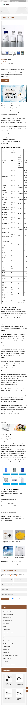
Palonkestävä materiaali (8, 643)
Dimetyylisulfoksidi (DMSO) (19, 699)
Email (5, 80)
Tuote (6, 10)
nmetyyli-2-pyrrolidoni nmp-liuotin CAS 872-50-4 (8, 685)
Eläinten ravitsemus (7, 658)
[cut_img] (3, 53)
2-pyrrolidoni (7, 698)
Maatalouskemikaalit (7, 620)
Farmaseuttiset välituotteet (14, 10)
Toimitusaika (4, 63)
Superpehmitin (6, 652)
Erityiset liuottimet (7, 635)
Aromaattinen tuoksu (7, 617)
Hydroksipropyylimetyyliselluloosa (10, 655)
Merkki (3, 59)
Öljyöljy (4, 626)
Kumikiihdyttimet (6, 646)
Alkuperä (3, 61)
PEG (20, 561)
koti (2, 10)
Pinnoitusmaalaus (6, 629)
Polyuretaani (5, 661)
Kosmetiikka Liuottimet (8, 632)
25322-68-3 (11, 564)
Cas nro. (3, 66)
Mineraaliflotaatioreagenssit (9, 664)
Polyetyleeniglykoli (13, 561)
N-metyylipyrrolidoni (19, 684)
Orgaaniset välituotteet (7, 640)
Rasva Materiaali (6, 623)
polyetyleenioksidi (20, 564)
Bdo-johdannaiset (6, 637)
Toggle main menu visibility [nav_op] (25, 4)
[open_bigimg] (12, 36)
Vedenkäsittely (6, 649)
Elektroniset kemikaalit (8, 614)
